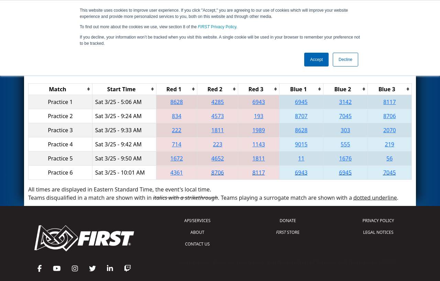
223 (217, 144)
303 (345, 130)
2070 (389, 130)
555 (345, 144)
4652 (217, 158)
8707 (301, 116)
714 (176, 144)
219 (389, 144)
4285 (217, 102)
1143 (258, 144)
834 (176, 116)
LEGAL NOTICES (378, 232)
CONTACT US (197, 244)
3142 (345, 102)
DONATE (288, 220)
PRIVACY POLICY (378, 220)
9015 (301, 144)
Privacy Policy (217, 26)
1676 (345, 158)
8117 (389, 102)
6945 (301, 102)
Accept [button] (316, 59)
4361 (176, 172)
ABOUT (197, 232)
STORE (287, 232)
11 (301, 158)
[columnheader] (60, 89)
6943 (258, 102)
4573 (217, 116)
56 (389, 158)
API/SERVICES (197, 220)
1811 (217, 130)
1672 (176, 158)
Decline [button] (345, 59)
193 (258, 116)
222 (176, 130)
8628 (176, 102)
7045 (345, 116)
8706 (389, 116)
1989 (258, 130)
